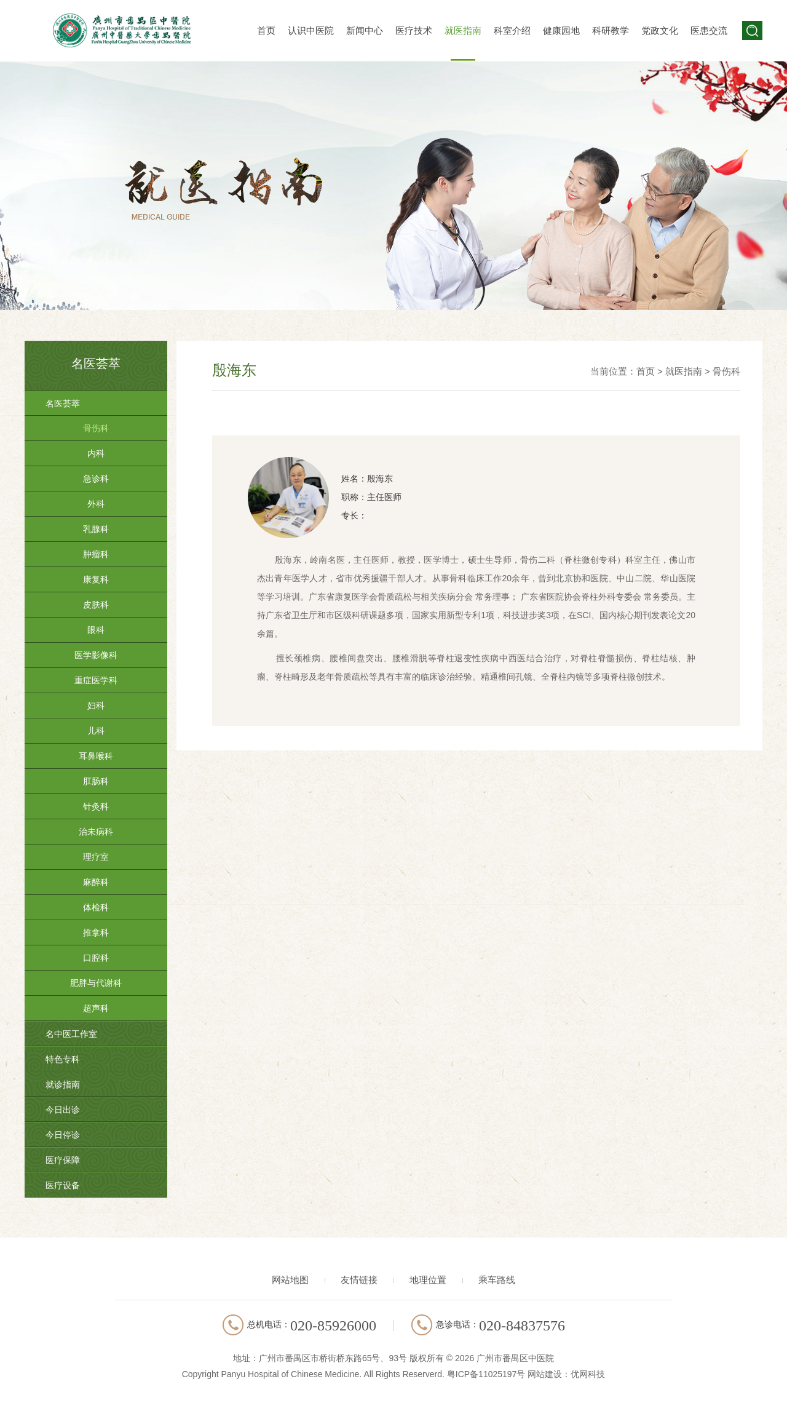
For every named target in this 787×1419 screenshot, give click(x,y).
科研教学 (610, 30)
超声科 (96, 1008)
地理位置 (427, 1279)
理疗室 (96, 857)
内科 (96, 453)
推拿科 (96, 932)
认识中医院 (311, 30)
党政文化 (659, 30)
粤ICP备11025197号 (486, 1374)
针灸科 (96, 806)
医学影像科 (95, 655)
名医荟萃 (62, 403)
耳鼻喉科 (96, 756)
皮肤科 (96, 605)
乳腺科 (96, 529)
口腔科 (96, 958)
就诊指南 (62, 1084)
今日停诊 (62, 1135)
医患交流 (708, 30)
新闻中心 (364, 30)
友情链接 (359, 1279)
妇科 (96, 705)
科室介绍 (512, 30)
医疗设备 (62, 1185)
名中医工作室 (71, 1034)
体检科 (96, 907)
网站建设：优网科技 (566, 1374)
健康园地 (561, 30)
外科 (96, 504)
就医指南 (463, 30)
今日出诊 (62, 1110)
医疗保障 (62, 1160)
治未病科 (96, 832)
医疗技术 (413, 30)
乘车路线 (496, 1279)
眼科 (96, 630)
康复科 (96, 579)
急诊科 (96, 478)
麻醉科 (96, 882)
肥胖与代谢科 (96, 983)
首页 (266, 30)
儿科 (96, 731)
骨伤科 (96, 428)
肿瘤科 (96, 554)
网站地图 (290, 1279)
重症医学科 (95, 680)
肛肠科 (96, 781)
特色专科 (62, 1059)
